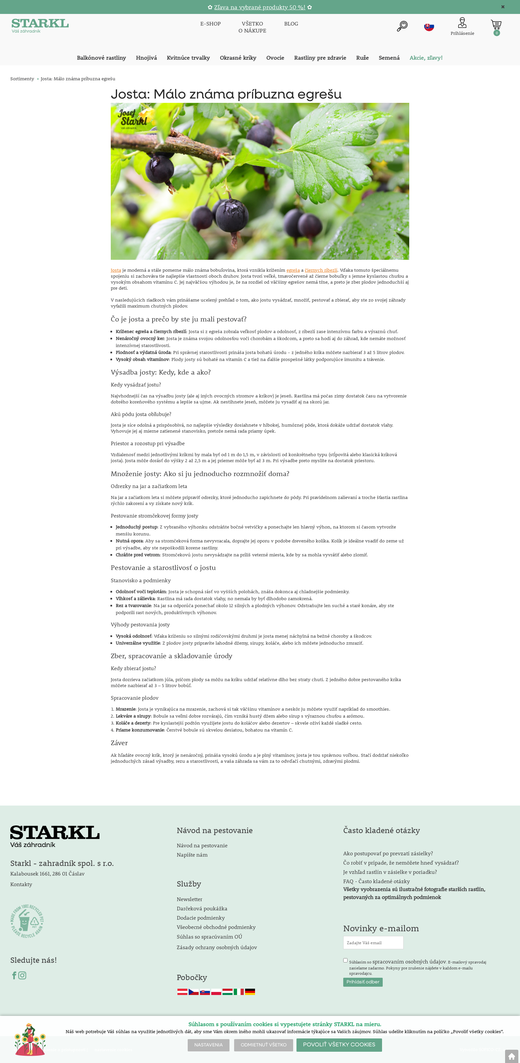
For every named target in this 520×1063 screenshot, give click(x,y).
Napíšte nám (192, 854)
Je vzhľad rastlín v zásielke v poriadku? (390, 871)
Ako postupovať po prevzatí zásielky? (388, 853)
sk (429, 26)
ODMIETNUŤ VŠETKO (264, 1045)
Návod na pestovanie (202, 845)
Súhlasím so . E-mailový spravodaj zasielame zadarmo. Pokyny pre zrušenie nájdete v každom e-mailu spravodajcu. (417, 967)
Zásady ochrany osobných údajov (217, 947)
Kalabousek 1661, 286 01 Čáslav (47, 873)
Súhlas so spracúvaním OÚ (209, 936)
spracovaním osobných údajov (409, 961)
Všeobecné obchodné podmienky (216, 926)
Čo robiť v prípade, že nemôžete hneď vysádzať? (401, 862)
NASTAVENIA (208, 1045)
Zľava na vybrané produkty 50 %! (259, 7)
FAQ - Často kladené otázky (376, 881)
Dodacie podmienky (201, 917)
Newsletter (189, 898)
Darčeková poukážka (202, 908)
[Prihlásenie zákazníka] (462, 27)
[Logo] (40, 27)
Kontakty (21, 884)
